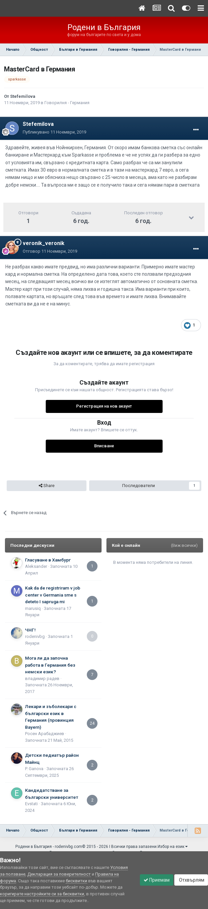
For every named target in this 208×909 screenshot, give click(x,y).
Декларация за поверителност (59, 874)
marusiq (33, 608)
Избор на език (173, 846)
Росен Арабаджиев (44, 733)
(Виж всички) (184, 545)
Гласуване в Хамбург (48, 559)
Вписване (104, 445)
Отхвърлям (191, 880)
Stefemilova (22, 96)
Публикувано (54, 132)
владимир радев (42, 678)
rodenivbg (35, 636)
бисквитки (76, 880)
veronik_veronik (43, 243)
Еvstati (31, 803)
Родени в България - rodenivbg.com (48, 846)
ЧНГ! (30, 630)
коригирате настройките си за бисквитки (42, 893)
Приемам (157, 880)
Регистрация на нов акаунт (104, 406)
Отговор (50, 251)
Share (46, 486)
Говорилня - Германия (66, 102)
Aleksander (36, 566)
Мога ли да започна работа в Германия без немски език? (50, 664)
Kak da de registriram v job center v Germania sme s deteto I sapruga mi (52, 594)
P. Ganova (34, 768)
